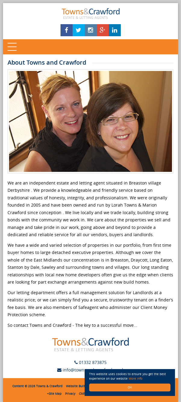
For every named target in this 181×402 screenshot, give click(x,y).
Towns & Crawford (49, 386)
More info (135, 379)
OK (130, 387)
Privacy (70, 394)
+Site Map (54, 394)
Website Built (75, 386)
